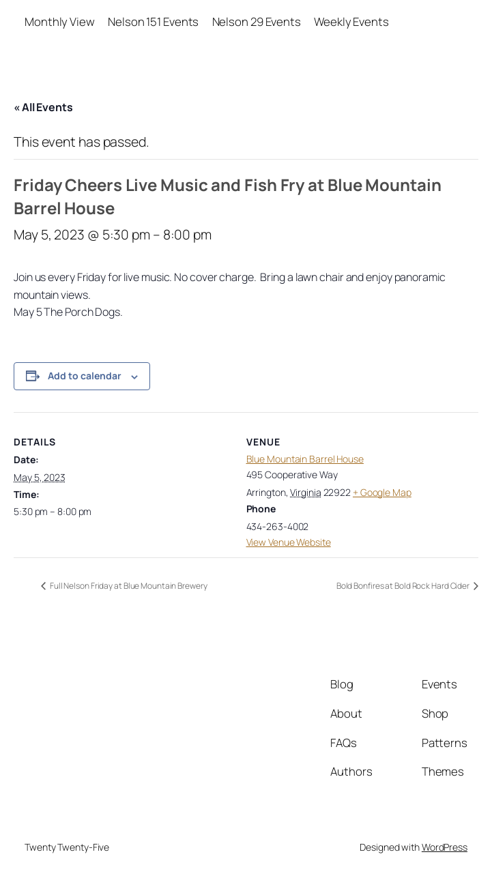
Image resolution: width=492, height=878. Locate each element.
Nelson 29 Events (256, 21)
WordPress (444, 846)
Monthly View (60, 21)
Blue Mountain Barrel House (305, 458)
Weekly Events (351, 21)
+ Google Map (382, 492)
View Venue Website (288, 542)
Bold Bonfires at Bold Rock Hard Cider (403, 585)
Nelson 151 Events (153, 21)
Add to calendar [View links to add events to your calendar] (84, 375)
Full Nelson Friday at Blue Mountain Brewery (127, 585)
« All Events (43, 107)
